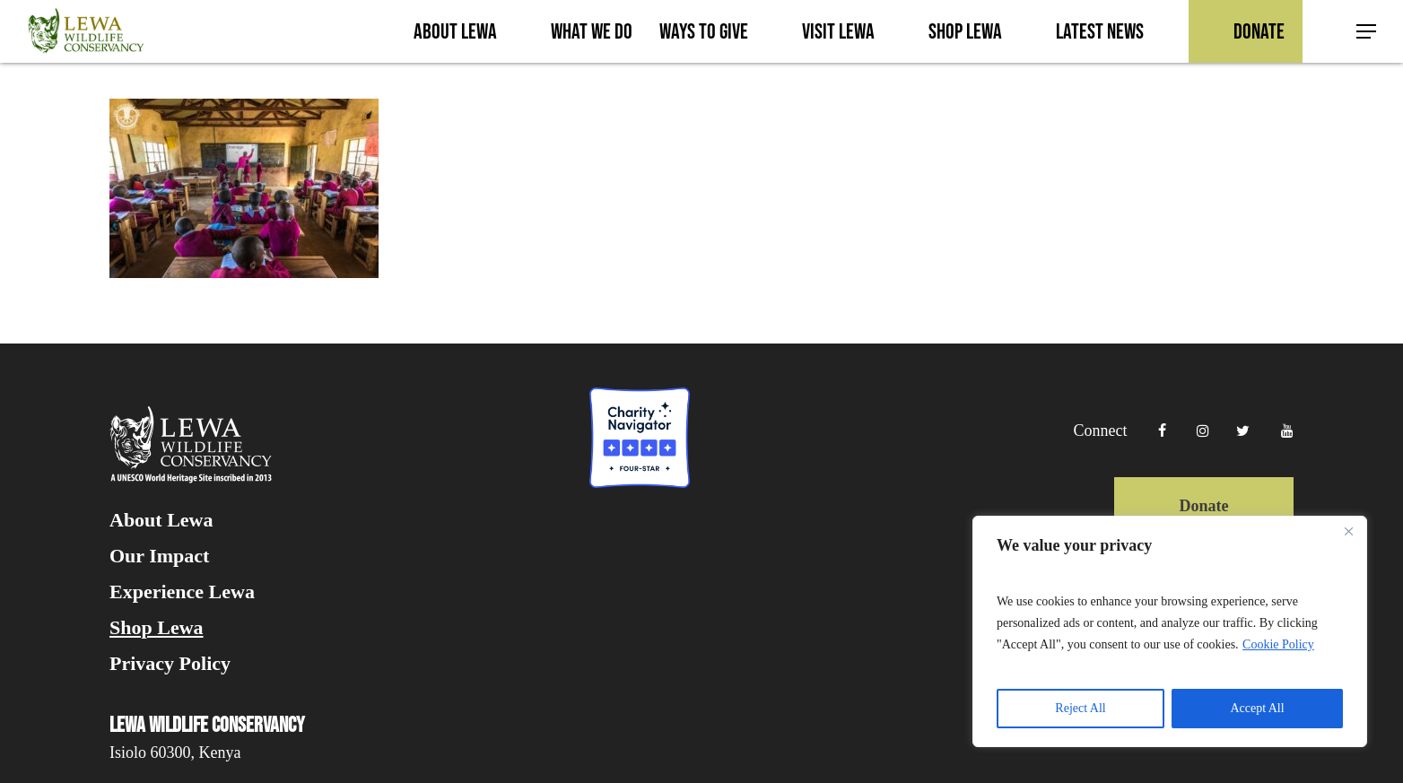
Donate (1203, 506)
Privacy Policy (170, 664)
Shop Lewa (156, 628)
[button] (1367, 31)
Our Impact (159, 556)
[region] (1169, 631)
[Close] (1348, 531)
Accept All (1257, 708)
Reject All (1080, 708)
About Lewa (161, 520)
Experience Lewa (182, 592)
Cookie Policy (1278, 644)
